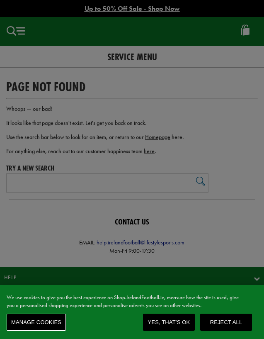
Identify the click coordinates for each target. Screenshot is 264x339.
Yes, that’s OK (169, 324)
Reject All (226, 324)
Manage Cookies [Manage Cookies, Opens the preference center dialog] (36, 324)
